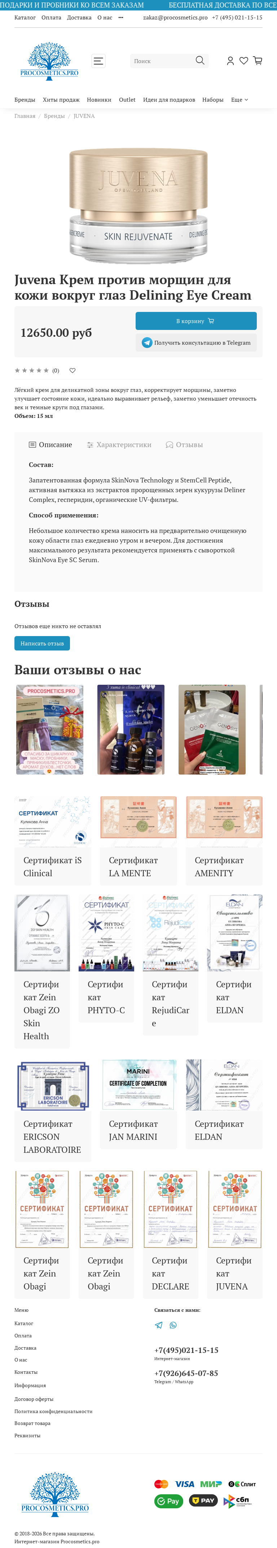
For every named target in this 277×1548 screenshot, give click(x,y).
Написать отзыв (42, 643)
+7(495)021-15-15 (186, 1350)
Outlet (127, 99)
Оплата (51, 17)
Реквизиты (27, 1435)
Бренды (24, 99)
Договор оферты (33, 1398)
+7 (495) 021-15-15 (237, 17)
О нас (104, 17)
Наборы (213, 99)
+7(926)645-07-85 (186, 1373)
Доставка (79, 17)
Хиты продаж (61, 99)
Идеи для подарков (169, 99)
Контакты (26, 1371)
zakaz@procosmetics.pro (176, 17)
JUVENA (84, 116)
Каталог (25, 17)
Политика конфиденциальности (53, 1411)
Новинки (99, 99)
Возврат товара (32, 1423)
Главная (24, 116)
